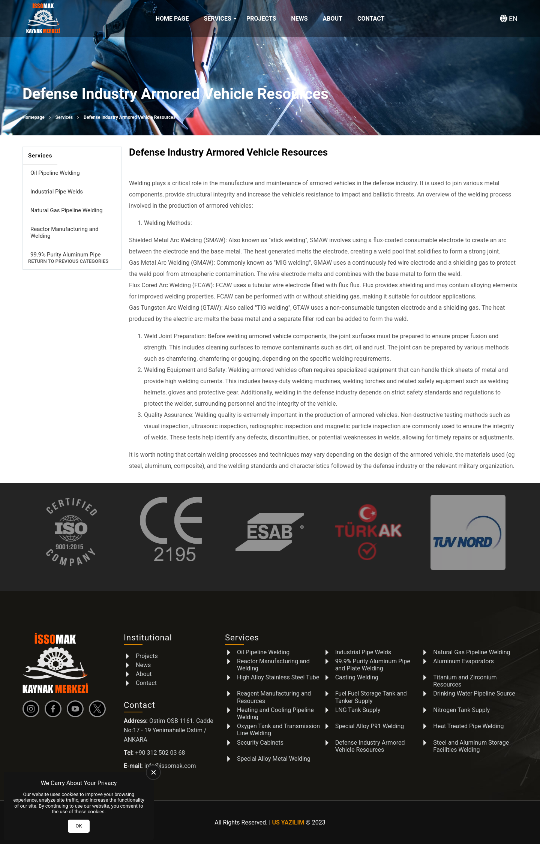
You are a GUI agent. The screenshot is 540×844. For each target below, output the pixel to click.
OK (78, 826)
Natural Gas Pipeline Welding (66, 210)
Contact (370, 18)
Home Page (172, 18)
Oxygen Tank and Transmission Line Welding (278, 730)
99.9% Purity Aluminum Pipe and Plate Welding (65, 258)
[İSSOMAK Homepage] (43, 19)
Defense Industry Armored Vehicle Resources (370, 746)
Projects (261, 18)
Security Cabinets (260, 742)
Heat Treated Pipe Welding (468, 726)
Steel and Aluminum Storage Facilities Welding (471, 746)
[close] (153, 772)
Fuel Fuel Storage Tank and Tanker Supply (371, 697)
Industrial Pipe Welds (56, 191)
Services (217, 18)
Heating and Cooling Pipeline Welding (275, 713)
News (299, 18)
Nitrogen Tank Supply (461, 710)
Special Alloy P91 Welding (369, 726)
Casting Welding (356, 677)
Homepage (33, 117)
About (332, 18)
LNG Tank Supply (358, 710)
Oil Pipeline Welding (55, 172)
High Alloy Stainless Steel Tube (278, 677)
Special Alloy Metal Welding (273, 758)
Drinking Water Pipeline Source (474, 693)
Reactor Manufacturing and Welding (64, 232)
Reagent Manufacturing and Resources (274, 697)
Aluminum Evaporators (463, 661)
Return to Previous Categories (68, 261)
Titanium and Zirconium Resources (464, 681)
